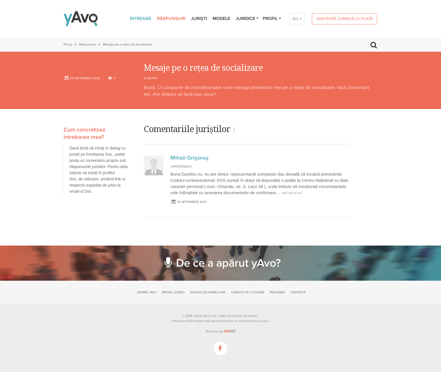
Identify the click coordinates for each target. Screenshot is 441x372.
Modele (221, 18)
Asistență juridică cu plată (344, 18)
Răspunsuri (171, 18)
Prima (68, 44)
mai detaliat (292, 193)
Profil (272, 18)
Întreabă (140, 18)
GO (229, 331)
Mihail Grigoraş (189, 158)
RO (295, 19)
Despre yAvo (146, 292)
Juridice (247, 18)
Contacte (298, 292)
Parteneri (277, 292)
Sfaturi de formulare (208, 292)
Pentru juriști (173, 292)
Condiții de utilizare (247, 292)
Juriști (199, 18)
